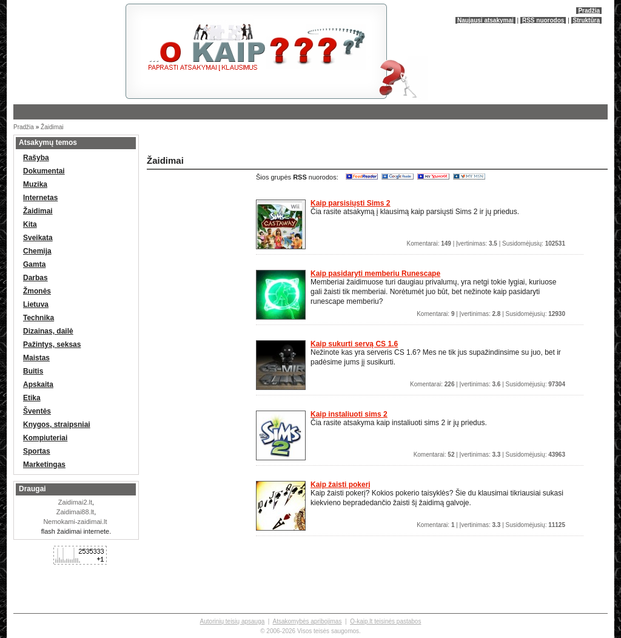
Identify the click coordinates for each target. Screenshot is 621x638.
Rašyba (36, 157)
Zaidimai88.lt (75, 511)
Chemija (37, 251)
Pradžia (589, 10)
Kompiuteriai (45, 438)
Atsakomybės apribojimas (306, 621)
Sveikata (38, 237)
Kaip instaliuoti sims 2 (349, 414)
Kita (30, 224)
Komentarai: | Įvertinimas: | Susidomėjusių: (486, 243)
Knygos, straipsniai (56, 424)
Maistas (36, 358)
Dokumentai (44, 171)
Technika (38, 318)
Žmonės (37, 291)
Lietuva (36, 304)
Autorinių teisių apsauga (232, 621)
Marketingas (44, 464)
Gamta (34, 264)
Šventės (37, 411)
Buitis (33, 371)
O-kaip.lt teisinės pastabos (385, 621)
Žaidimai (52, 127)
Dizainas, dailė (48, 331)
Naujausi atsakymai (485, 20)
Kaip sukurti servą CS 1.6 (354, 344)
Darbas (35, 278)
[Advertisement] (286, 142)
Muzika (35, 184)
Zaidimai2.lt (75, 502)
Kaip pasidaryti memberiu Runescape (375, 273)
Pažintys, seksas (52, 344)
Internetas (40, 197)
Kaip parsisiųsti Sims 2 (350, 203)
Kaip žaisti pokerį (340, 484)
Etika (32, 398)
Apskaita (38, 384)
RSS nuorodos (543, 20)
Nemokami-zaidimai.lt (75, 521)
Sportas (36, 451)
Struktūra (586, 20)
